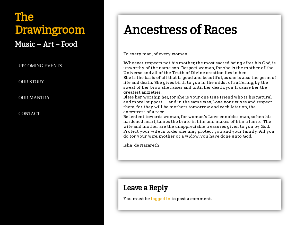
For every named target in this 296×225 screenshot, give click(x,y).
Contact (29, 113)
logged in (160, 198)
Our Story (31, 81)
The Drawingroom (50, 24)
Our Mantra (33, 97)
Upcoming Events (40, 65)
